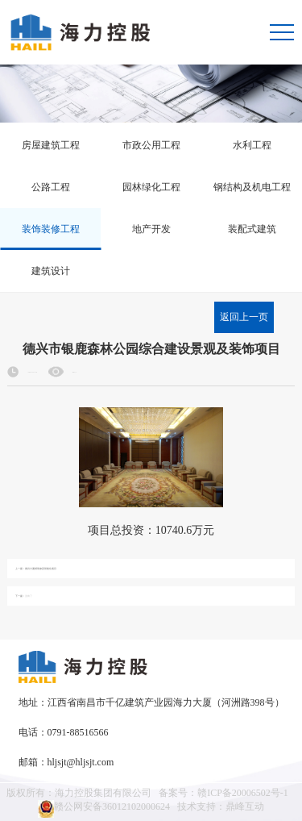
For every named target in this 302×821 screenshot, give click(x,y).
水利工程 (252, 145)
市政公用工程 (151, 145)
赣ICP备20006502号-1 (242, 792)
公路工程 (50, 187)
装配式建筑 (252, 229)
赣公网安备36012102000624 (104, 809)
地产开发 (151, 229)
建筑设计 (50, 271)
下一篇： (23, 596)
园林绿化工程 (151, 187)
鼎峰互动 (244, 806)
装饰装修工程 (51, 229)
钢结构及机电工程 (252, 187)
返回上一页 (244, 317)
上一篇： (35, 569)
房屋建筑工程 (51, 145)
